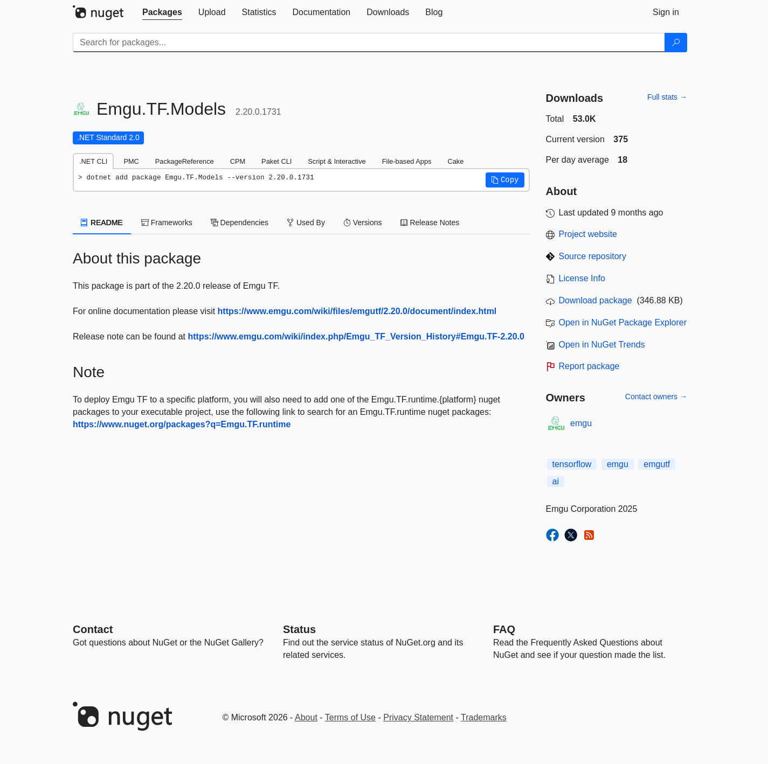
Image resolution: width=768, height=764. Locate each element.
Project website (588, 234)
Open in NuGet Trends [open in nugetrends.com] (602, 344)
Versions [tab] (362, 222)
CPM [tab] (237, 161)
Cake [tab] (455, 161)
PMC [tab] (131, 161)
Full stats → (667, 97)
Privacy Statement (418, 717)
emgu (581, 423)
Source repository (592, 256)
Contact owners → (656, 396)
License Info (582, 278)
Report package (589, 366)
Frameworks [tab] (166, 222)
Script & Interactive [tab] (336, 161)
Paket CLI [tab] (276, 161)
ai (555, 481)
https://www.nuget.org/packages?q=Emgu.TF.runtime (181, 424)
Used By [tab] (306, 222)
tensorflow (572, 464)
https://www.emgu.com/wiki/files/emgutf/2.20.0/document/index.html (357, 311)
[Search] (676, 42)
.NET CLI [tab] (93, 161)
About (306, 717)
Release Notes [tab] (430, 222)
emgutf (657, 464)
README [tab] (102, 222)
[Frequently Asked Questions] (504, 629)
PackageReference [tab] (184, 161)
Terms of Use (350, 717)
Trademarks (484, 717)
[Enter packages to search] (369, 42)
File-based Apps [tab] (407, 161)
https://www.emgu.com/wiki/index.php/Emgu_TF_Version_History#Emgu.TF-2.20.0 (356, 336)
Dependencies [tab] (239, 222)
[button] (505, 179)
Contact (93, 629)
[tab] (162, 12)
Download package (595, 300)
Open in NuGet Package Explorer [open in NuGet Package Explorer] (623, 322)
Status (299, 629)
